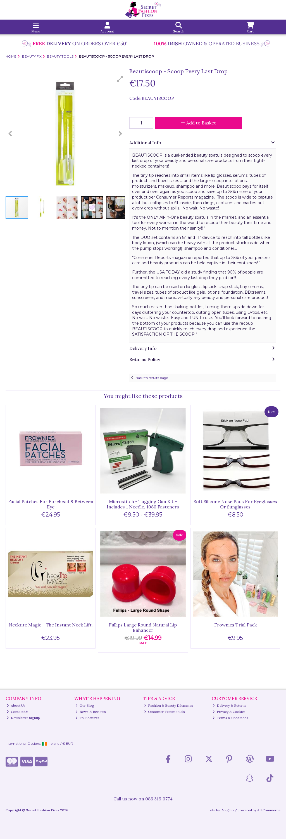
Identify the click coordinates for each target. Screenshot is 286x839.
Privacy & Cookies (229, 712)
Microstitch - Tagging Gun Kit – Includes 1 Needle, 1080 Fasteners (143, 504)
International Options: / (39, 743)
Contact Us (17, 712)
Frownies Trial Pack (235, 625)
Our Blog (84, 705)
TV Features (87, 718)
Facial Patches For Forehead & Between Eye (50, 504)
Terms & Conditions (230, 718)
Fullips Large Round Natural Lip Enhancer (143, 627)
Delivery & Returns (229, 705)
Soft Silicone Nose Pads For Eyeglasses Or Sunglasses (235, 504)
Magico (227, 810)
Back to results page (151, 378)
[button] (120, 78)
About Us (16, 705)
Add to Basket (198, 123)
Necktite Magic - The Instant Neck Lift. (51, 625)
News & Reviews (90, 712)
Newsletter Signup (23, 718)
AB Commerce (268, 810)
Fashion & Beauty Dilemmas (168, 705)
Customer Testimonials (164, 712)
